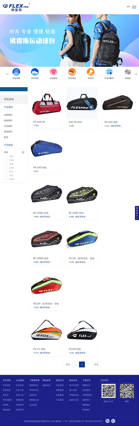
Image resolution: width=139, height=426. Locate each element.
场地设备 (6, 410)
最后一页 (96, 364)
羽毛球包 (6, 390)
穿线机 (5, 405)
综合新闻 (60, 385)
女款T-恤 (19, 390)
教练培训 (73, 380)
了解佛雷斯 (34, 380)
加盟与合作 (74, 400)
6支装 (11, 179)
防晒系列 (20, 400)
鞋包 (6, 137)
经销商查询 (87, 395)
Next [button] (135, 74)
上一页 (76, 364)
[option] (16, 74)
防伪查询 (86, 390)
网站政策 (47, 380)
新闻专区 (60, 380)
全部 (11, 156)
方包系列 (8, 126)
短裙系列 (20, 410)
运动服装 (20, 380)
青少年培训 (74, 385)
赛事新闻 (60, 390)
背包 (11, 175)
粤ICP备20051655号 (94, 421)
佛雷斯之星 (34, 400)
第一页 (67, 364)
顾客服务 (86, 405)
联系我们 (86, 410)
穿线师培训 (74, 395)
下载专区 (87, 380)
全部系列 (8, 115)
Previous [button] (7, 74)
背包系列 (8, 131)
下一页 (88, 364)
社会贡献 (33, 405)
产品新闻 (60, 400)
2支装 (11, 168)
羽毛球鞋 (6, 385)
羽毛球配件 (7, 400)
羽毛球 (5, 395)
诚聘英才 (86, 400)
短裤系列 (20, 405)
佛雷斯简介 (34, 385)
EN (128, 6)
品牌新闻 (60, 395)
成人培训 (73, 390)
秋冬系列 (20, 385)
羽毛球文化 (34, 390)
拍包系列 (8, 120)
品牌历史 (33, 395)
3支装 (11, 160)
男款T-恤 (19, 395)
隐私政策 (46, 385)
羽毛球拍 (7, 380)
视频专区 (86, 385)
